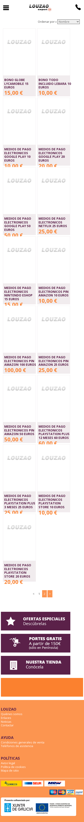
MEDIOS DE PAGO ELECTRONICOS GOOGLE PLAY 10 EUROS (17, 155)
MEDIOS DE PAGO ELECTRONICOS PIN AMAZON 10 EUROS (54, 291)
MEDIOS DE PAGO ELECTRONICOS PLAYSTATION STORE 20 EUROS (17, 570)
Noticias (6, 722)
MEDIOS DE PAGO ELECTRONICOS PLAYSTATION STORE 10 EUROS (52, 501)
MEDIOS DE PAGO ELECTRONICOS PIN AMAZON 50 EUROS (19, 430)
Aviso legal (8, 763)
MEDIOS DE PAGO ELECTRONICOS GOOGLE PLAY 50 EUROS (17, 224)
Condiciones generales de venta (22, 742)
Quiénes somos (11, 714)
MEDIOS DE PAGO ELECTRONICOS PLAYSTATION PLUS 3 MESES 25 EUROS (19, 501)
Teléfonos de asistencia (17, 746)
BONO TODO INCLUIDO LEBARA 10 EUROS (55, 83)
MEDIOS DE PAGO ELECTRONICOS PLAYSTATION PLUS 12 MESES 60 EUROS (54, 432)
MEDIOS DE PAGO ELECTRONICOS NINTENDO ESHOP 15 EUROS (18, 293)
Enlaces (6, 718)
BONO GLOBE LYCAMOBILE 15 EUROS (16, 83)
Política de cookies (13, 767)
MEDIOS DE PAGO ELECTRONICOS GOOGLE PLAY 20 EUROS (52, 155)
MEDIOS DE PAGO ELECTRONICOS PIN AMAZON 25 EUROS (54, 361)
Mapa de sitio (10, 770)
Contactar (7, 725)
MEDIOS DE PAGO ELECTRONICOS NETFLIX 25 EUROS (53, 222)
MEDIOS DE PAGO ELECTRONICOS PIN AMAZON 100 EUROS (20, 361)
